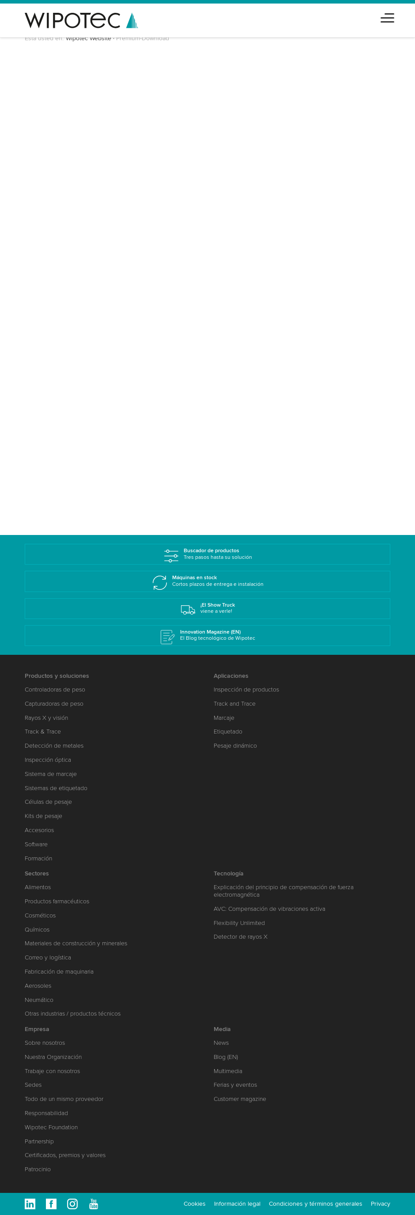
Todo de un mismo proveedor (64, 1099)
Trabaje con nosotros (52, 1071)
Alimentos (38, 887)
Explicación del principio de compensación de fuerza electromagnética (284, 890)
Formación (38, 858)
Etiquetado (228, 731)
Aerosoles (38, 986)
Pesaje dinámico (235, 745)
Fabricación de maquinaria (59, 971)
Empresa (37, 1029)
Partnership (39, 1141)
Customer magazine (240, 1099)
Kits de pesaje (43, 816)
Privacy (380, 1203)
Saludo (48, 138)
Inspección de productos (246, 689)
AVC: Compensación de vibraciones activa (269, 909)
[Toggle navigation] (387, 16)
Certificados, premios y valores (65, 1155)
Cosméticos (40, 915)
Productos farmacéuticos (57, 901)
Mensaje (49, 414)
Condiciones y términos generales (315, 1203)
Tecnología (229, 873)
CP (42, 287)
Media (222, 1029)
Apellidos (52, 192)
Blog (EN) (226, 1057)
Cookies (195, 1203)
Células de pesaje (48, 802)
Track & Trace (43, 731)
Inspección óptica (48, 760)
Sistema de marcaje (51, 774)
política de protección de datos (131, 462)
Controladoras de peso (55, 689)
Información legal (237, 1203)
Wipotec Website (88, 38)
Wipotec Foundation (51, 1127)
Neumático (39, 1000)
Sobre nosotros (45, 1043)
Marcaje (224, 718)
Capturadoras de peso (54, 703)
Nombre (50, 160)
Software (36, 844)
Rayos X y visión (46, 718)
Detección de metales (54, 745)
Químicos (37, 929)
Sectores (49, 382)
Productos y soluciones (57, 676)
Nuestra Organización (53, 1057)
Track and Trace (235, 703)
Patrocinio (38, 1169)
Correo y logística (48, 957)
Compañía (53, 224)
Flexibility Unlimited (239, 923)
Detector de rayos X (241, 936)
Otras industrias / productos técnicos (73, 1013)
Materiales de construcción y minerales (76, 943)
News (221, 1043)
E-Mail (47, 319)
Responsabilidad (46, 1113)
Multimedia (228, 1071)
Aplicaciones (231, 676)
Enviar (57, 484)
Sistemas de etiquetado (56, 788)
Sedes (33, 1085)
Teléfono (49, 351)
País (44, 256)
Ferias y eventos (235, 1085)
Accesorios (39, 830)
